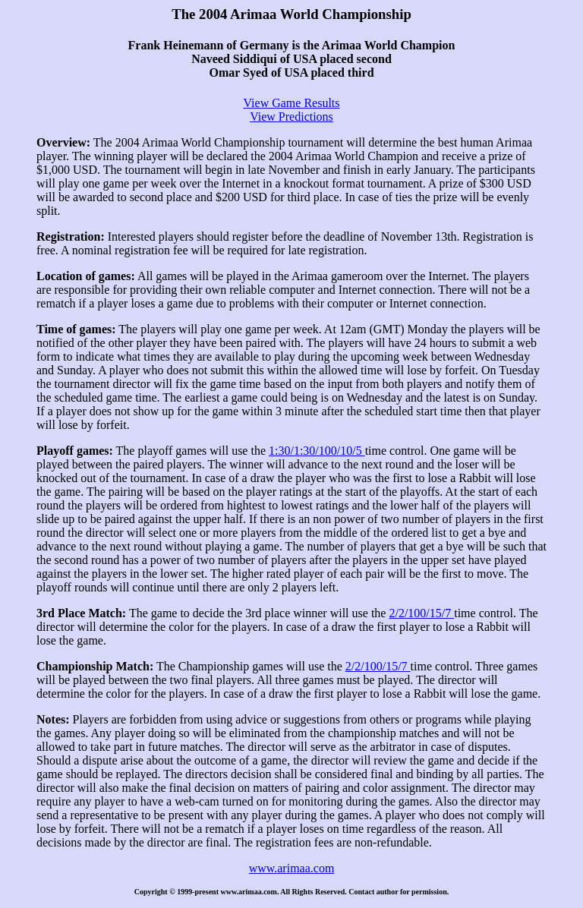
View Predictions (291, 116)
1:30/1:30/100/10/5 (317, 450)
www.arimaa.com (292, 868)
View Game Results (291, 102)
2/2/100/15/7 (421, 613)
